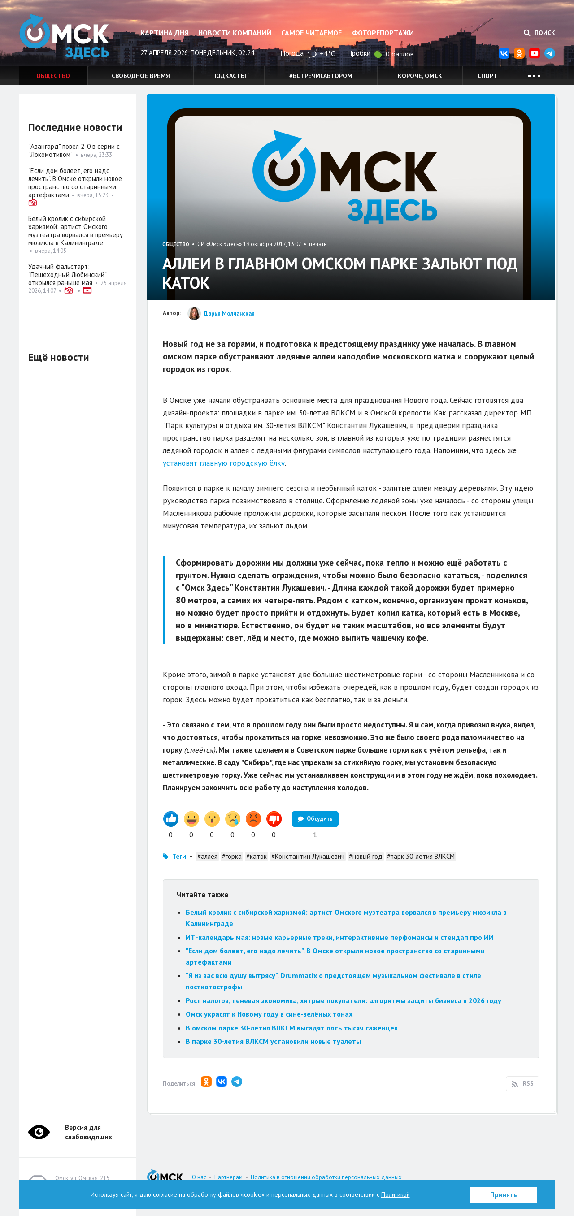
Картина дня (164, 32)
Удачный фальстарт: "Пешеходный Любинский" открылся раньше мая (67, 274)
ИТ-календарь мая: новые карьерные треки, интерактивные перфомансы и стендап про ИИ (340, 937)
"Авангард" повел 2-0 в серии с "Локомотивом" (74, 150)
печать (317, 244)
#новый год (366, 856)
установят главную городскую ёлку (224, 463)
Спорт (488, 76)
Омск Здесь (64, 36)
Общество (53, 76)
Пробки (358, 52)
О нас (199, 1177)
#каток (256, 856)
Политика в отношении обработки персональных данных (326, 1177)
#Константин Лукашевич (307, 856)
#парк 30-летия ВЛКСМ (421, 856)
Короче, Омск (420, 76)
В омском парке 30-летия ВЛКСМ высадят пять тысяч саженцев (292, 1027)
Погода (292, 52)
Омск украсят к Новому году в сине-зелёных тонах (269, 1013)
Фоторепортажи (383, 32)
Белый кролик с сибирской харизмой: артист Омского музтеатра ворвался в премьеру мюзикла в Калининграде (75, 230)
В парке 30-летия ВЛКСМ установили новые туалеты (274, 1041)
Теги (179, 856)
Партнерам (228, 1177)
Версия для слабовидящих (88, 1132)
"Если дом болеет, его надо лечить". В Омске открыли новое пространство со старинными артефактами (75, 182)
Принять (503, 1194)
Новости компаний (234, 32)
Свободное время (141, 76)
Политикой (395, 1194)
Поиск (539, 33)
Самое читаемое (311, 32)
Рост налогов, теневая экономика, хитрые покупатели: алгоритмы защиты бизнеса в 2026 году (343, 1000)
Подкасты (229, 76)
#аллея (207, 856)
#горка (232, 856)
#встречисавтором (320, 76)
